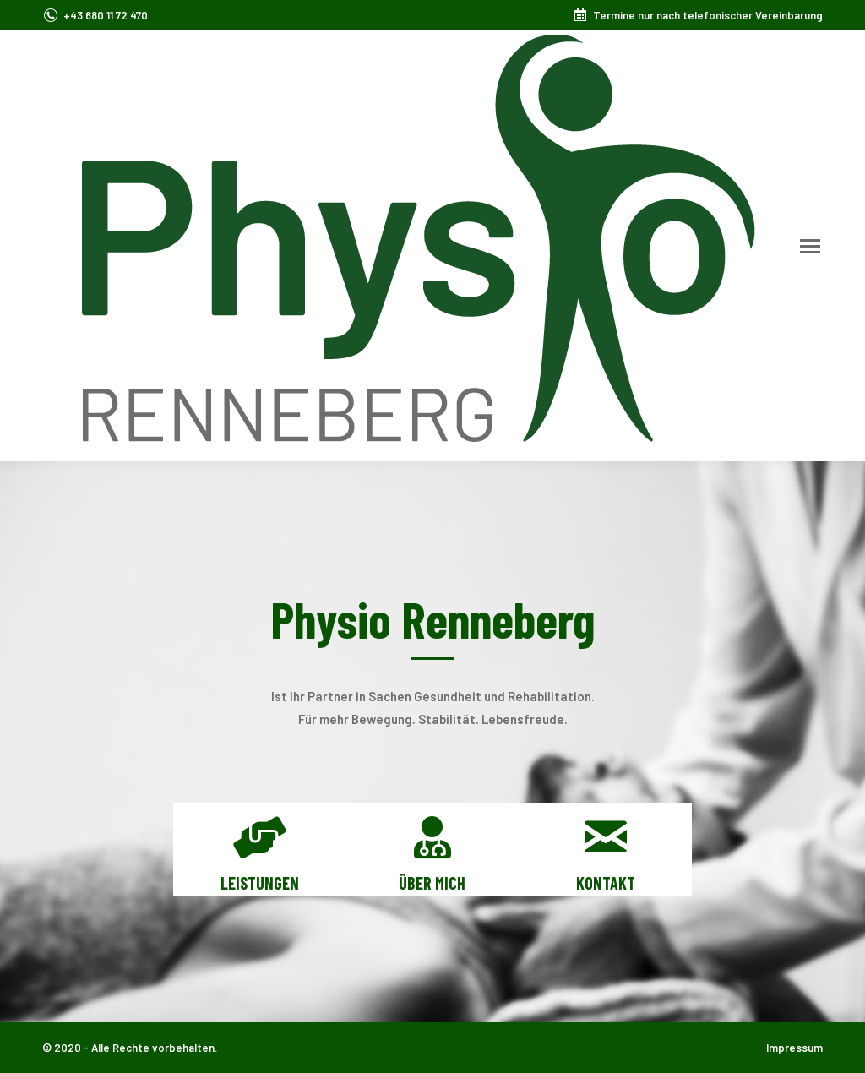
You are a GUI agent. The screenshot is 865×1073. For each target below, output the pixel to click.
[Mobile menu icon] (810, 246)
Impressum (794, 1047)
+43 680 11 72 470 (105, 15)
